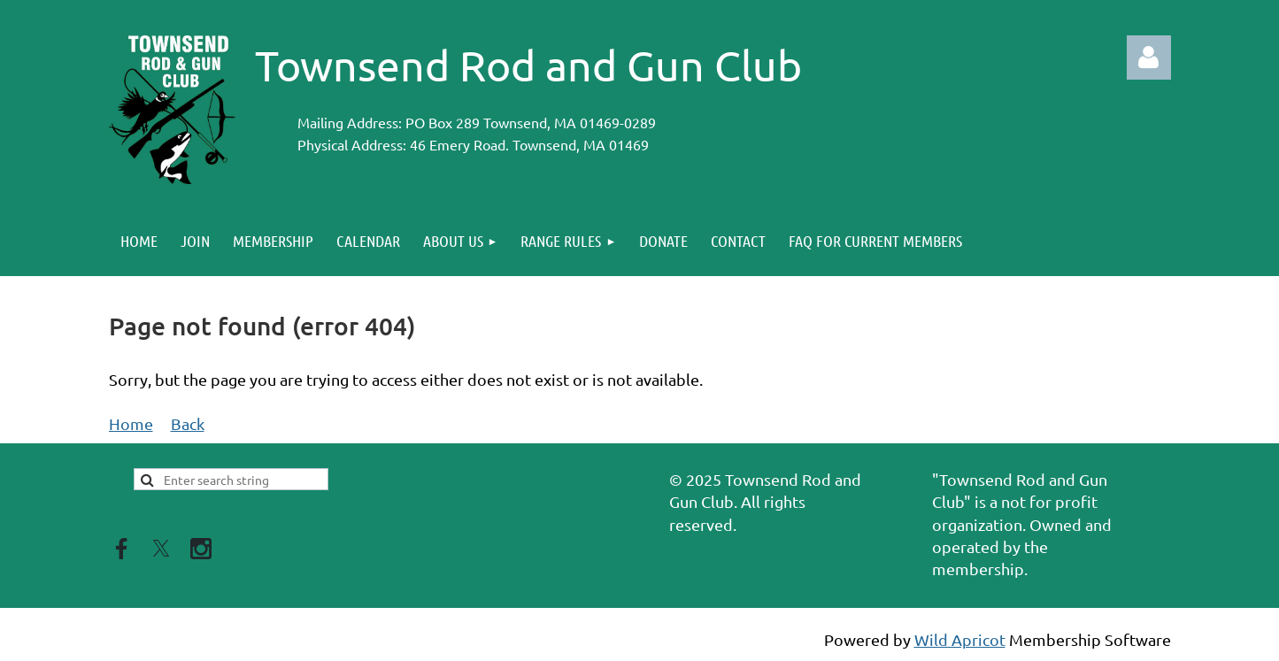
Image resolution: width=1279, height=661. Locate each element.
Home (131, 423)
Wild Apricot (959, 639)
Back (187, 423)
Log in (1149, 57)
